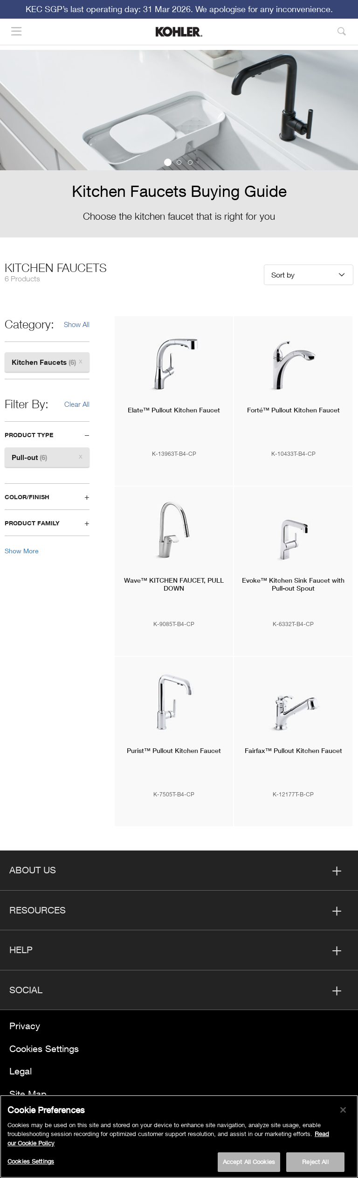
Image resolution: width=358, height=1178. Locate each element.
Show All (77, 324)
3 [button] (190, 162)
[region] (179, 1136)
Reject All (315, 1161)
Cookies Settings (44, 1048)
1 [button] (168, 162)
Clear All (77, 404)
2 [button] (179, 162)
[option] (179, 143)
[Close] (343, 1110)
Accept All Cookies (249, 1161)
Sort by (283, 274)
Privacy (24, 1025)
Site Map (28, 1093)
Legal (20, 1071)
